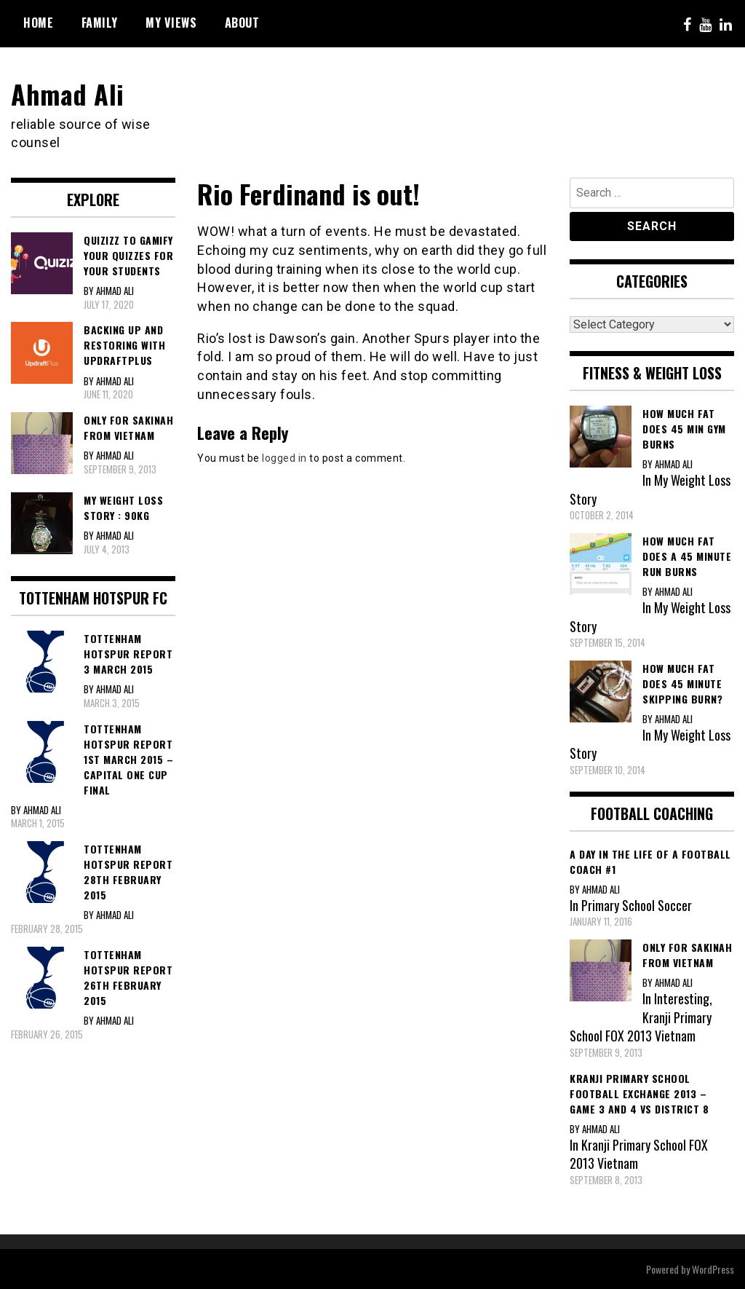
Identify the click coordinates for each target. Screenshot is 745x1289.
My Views (171, 22)
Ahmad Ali (67, 93)
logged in (284, 458)
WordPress (713, 1269)
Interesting (681, 998)
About (242, 22)
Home (38, 22)
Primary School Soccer (636, 905)
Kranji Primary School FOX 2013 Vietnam (641, 1027)
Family (99, 22)
